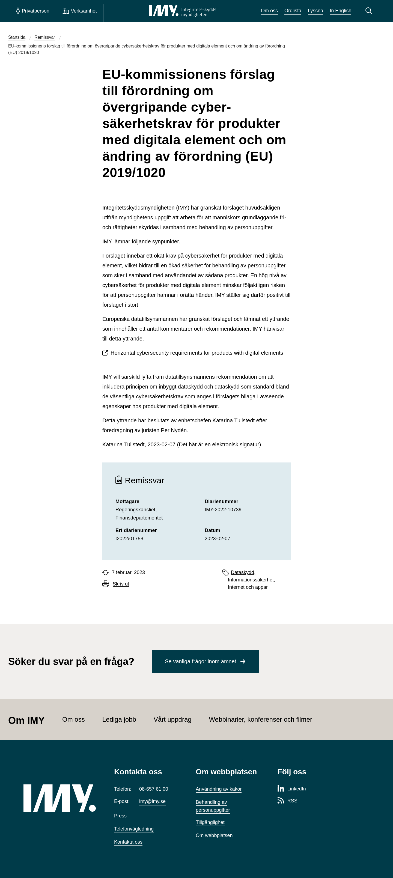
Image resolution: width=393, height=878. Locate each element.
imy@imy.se (152, 801)
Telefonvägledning (134, 829)
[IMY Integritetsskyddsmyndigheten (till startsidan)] (182, 11)
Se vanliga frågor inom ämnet (200, 661)
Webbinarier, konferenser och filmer (260, 719)
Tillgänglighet (210, 822)
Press (120, 816)
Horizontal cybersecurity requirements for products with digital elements (197, 353)
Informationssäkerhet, (251, 580)
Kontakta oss (128, 842)
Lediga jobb (119, 719)
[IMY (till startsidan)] (60, 798)
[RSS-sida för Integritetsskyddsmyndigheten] (287, 801)
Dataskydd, (243, 572)
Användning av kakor (219, 789)
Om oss (269, 10)
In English (340, 10)
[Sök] (369, 11)
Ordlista (292, 10)
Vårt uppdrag (173, 719)
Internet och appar (248, 587)
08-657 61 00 (153, 789)
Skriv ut (121, 584)
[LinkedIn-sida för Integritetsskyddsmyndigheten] (292, 789)
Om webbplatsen (214, 835)
